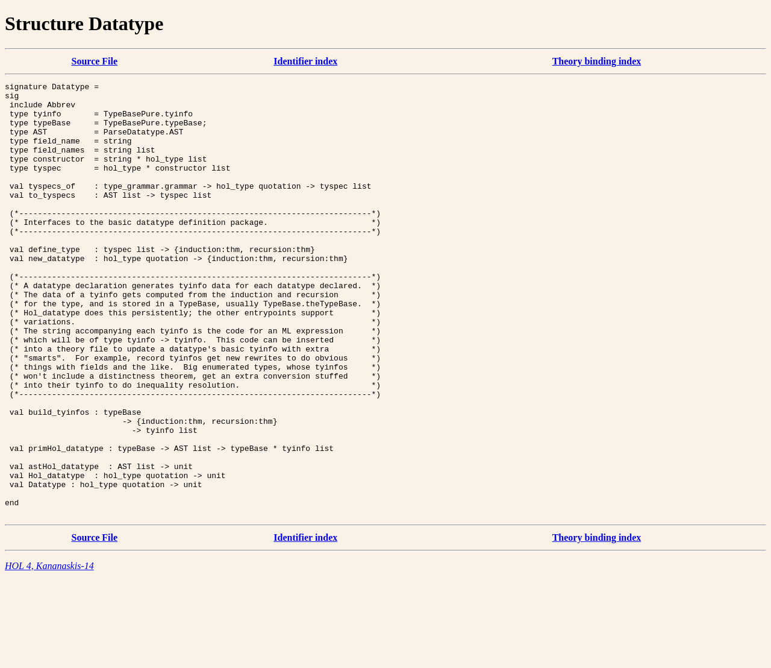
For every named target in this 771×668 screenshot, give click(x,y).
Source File (95, 61)
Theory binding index (596, 61)
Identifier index (305, 61)
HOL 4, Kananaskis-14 (49, 653)
